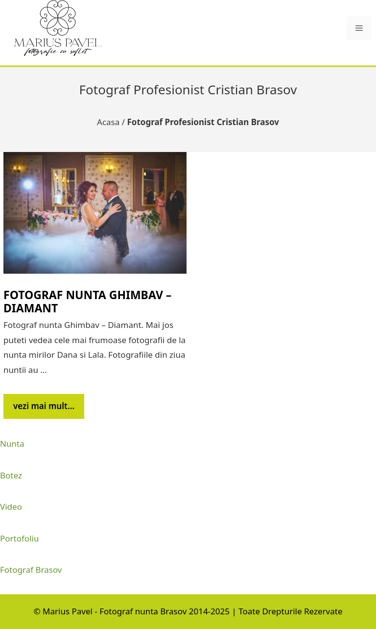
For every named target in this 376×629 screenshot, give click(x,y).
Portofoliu (19, 538)
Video (11, 506)
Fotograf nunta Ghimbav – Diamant (87, 301)
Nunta (12, 443)
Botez (11, 475)
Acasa (108, 122)
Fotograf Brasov (31, 569)
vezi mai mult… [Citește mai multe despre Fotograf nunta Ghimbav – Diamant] (43, 406)
